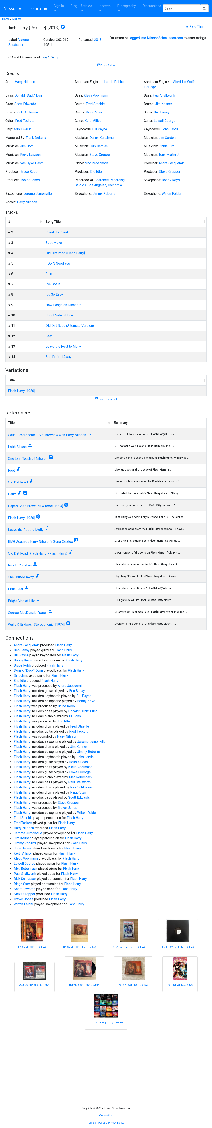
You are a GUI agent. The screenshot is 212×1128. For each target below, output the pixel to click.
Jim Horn (26, 146)
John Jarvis (170, 129)
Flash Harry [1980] (21, 391)
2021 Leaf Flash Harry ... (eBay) (129, 947)
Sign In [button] (59, 6)
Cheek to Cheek (57, 232)
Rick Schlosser (28, 112)
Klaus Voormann (96, 95)
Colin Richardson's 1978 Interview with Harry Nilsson (47, 435)
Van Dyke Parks (32, 163)
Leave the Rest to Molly (63, 346)
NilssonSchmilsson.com (26, 8)
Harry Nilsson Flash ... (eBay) (133, 985)
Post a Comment (106, 399)
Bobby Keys (171, 180)
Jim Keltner (163, 104)
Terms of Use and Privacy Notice (106, 1122)
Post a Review (106, 65)
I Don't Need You (58, 263)
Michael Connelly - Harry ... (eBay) (106, 1022)
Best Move (54, 243)
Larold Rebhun (114, 82)
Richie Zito (166, 146)
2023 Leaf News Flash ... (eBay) (34, 985)
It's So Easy (54, 295)
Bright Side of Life (59, 315)
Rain (49, 274)
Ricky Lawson (30, 155)
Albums (16, 19)
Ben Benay (161, 112)
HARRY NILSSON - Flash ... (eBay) (79, 947)
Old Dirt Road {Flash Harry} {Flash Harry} (37, 553)
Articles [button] (86, 6)
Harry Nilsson (25, 82)
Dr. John (20, 676)
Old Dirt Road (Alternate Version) (70, 326)
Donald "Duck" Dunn (28, 95)
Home (6, 19)
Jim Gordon (167, 138)
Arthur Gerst (22, 129)
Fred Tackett (24, 121)
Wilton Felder (171, 194)
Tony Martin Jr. (169, 155)
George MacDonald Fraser (27, 613)
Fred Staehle (95, 104)
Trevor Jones (30, 180)
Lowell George (164, 121)
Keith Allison (94, 121)
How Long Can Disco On (63, 305)
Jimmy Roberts (104, 194)
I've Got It (53, 284)
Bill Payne (99, 129)
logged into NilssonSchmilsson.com (156, 38)
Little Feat (15, 589)
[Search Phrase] (181, 8)
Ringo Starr (94, 112)
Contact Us (106, 1115)
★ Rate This (195, 27)
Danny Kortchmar (101, 138)
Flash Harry (49, 57)
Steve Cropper (100, 155)
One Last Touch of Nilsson (27, 459)
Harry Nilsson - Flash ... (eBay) (84, 985)
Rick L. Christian (20, 565)
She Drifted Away (58, 357)
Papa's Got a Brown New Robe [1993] (35, 506)
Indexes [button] (105, 6)
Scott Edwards (25, 104)
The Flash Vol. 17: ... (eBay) (180, 985)
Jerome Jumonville (37, 194)
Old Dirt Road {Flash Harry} (65, 253)
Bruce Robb (29, 172)
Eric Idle (96, 172)
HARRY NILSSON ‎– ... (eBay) (32, 947)
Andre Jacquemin (171, 163)
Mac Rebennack (96, 163)
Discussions (151, 6)
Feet (49, 336)
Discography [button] (126, 6)
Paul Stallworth (164, 95)
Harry (12, 494)
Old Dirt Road (18, 482)
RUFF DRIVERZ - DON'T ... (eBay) (178, 947)
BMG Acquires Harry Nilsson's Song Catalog (40, 542)
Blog (73, 6)
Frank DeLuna (36, 138)
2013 (98, 40)
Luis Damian (98, 146)
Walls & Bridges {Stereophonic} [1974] (36, 625)
